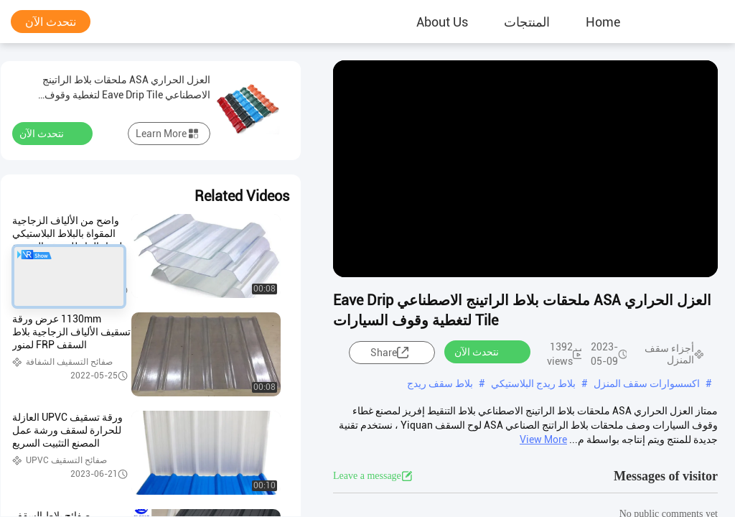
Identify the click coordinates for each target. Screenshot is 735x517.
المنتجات (527, 21)
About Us (442, 21)
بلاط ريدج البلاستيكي (533, 383)
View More (543, 439)
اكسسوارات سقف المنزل (647, 383)
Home (603, 21)
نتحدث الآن (50, 22)
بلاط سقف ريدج (440, 383)
